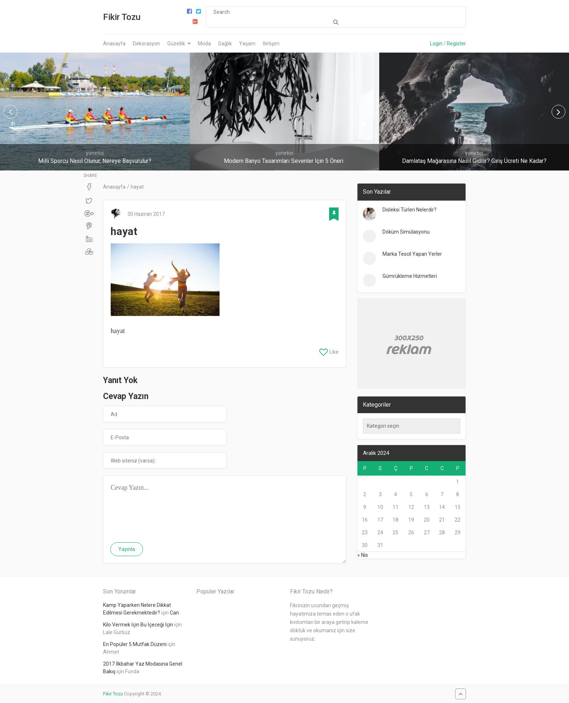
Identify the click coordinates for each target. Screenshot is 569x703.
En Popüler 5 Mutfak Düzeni (135, 644)
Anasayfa (114, 43)
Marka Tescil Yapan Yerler (412, 254)
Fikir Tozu (121, 17)
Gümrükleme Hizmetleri (409, 276)
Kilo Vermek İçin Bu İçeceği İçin (138, 625)
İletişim (271, 43)
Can (174, 613)
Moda (204, 43)
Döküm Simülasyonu (406, 232)
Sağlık (225, 43)
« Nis (362, 555)
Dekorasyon (146, 43)
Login (436, 43)
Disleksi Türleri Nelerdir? (409, 210)
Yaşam (247, 43)
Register (456, 43)
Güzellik (176, 43)
